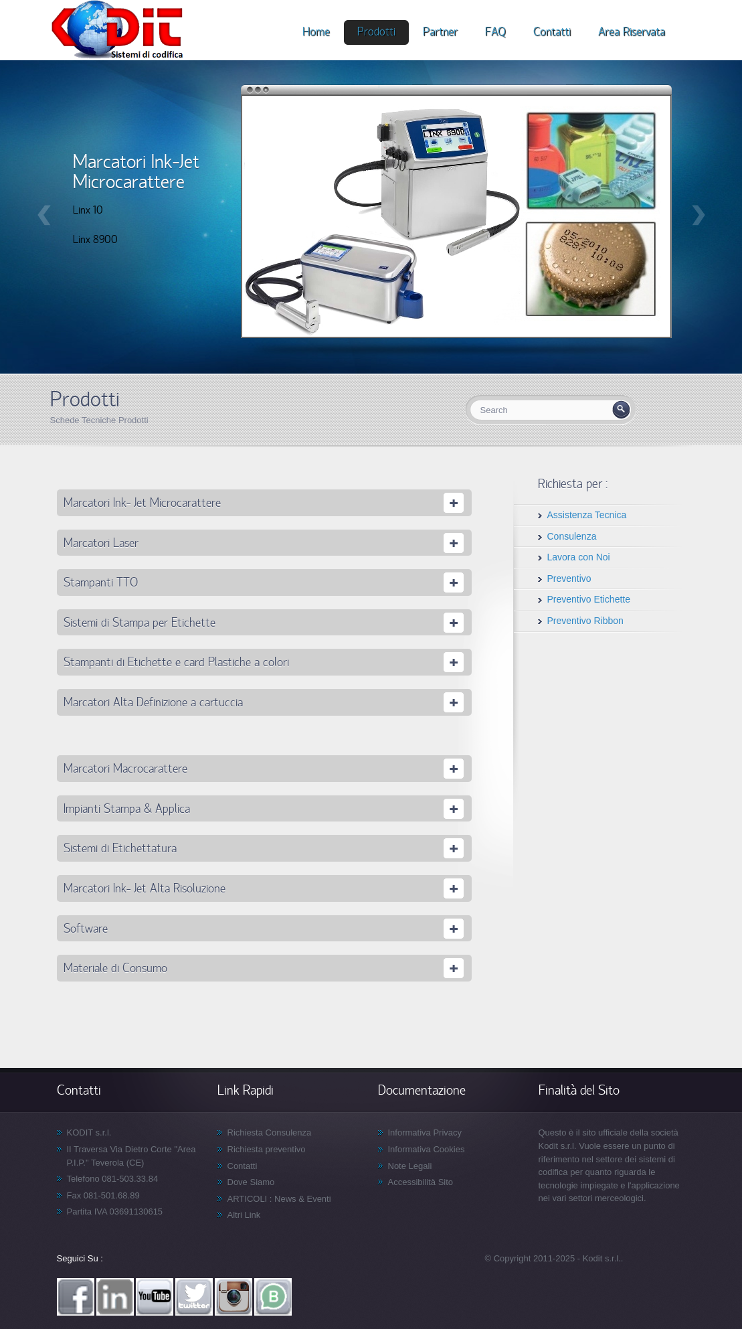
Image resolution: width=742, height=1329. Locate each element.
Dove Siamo (251, 1182)
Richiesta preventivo (266, 1149)
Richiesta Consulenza (269, 1132)
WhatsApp (273, 1297)
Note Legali (410, 1166)
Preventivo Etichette (589, 599)
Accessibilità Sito (421, 1182)
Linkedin (115, 1297)
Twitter (194, 1297)
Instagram (233, 1297)
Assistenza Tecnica (587, 515)
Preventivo (569, 578)
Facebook (75, 1297)
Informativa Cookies (426, 1149)
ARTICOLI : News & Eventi (279, 1199)
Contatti (242, 1166)
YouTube (154, 1297)
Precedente (44, 215)
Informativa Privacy (425, 1132)
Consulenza (572, 536)
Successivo (698, 215)
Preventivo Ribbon (585, 620)
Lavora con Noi (578, 557)
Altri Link (244, 1215)
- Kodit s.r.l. (599, 1258)
